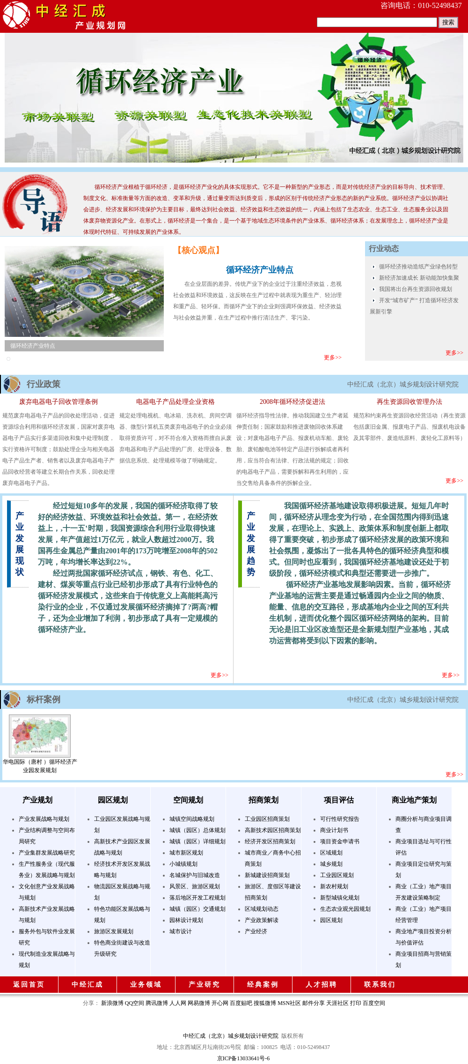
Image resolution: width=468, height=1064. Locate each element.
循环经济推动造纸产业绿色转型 (418, 266)
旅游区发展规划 (113, 931)
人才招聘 (321, 984)
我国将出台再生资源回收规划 (415, 289)
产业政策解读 (261, 920)
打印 (355, 1003)
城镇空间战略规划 (191, 819)
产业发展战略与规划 (44, 819)
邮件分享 (313, 1003)
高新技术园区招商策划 (273, 830)
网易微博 (199, 1003)
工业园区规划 (337, 875)
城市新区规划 (186, 852)
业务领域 (146, 984)
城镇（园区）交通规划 (197, 909)
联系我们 (380, 984)
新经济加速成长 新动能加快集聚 (419, 278)
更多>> (333, 357)
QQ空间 (134, 1003)
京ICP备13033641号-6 (243, 1058)
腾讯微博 (157, 1003)
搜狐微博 (265, 1003)
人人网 (177, 1003)
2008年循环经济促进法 (292, 401)
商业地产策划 (414, 800)
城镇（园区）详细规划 (197, 841)
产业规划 (37, 800)
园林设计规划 (186, 920)
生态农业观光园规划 (345, 909)
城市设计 (180, 931)
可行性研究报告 (339, 819)
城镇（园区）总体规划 (197, 830)
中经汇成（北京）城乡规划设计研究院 (230, 1036)
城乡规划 (331, 864)
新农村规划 (334, 886)
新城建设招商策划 (267, 875)
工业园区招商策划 (267, 819)
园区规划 (113, 800)
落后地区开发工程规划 (197, 897)
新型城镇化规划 (339, 897)
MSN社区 (289, 1003)
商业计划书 (334, 830)
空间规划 (188, 800)
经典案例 (263, 984)
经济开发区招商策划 (270, 841)
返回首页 (29, 984)
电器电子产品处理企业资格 (175, 401)
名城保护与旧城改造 (194, 875)
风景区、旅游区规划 (194, 886)
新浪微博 (112, 1003)
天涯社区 (337, 1003)
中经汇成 (87, 984)
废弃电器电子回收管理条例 (58, 401)
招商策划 (263, 800)
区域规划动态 (261, 909)
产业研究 (204, 984)
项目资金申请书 (339, 841)
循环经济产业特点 (32, 345)
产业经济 (256, 931)
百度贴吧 (241, 1003)
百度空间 (374, 1003)
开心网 (220, 1003)
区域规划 (331, 852)
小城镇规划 (183, 864)
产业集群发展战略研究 (47, 852)
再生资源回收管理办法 (409, 401)
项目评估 (339, 800)
